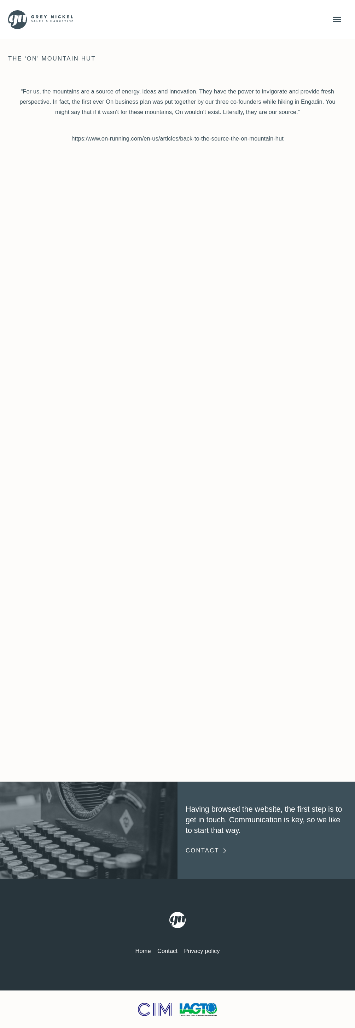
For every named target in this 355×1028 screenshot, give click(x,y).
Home (143, 951)
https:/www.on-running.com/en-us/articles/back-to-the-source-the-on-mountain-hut (177, 138)
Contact (206, 850)
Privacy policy (202, 951)
